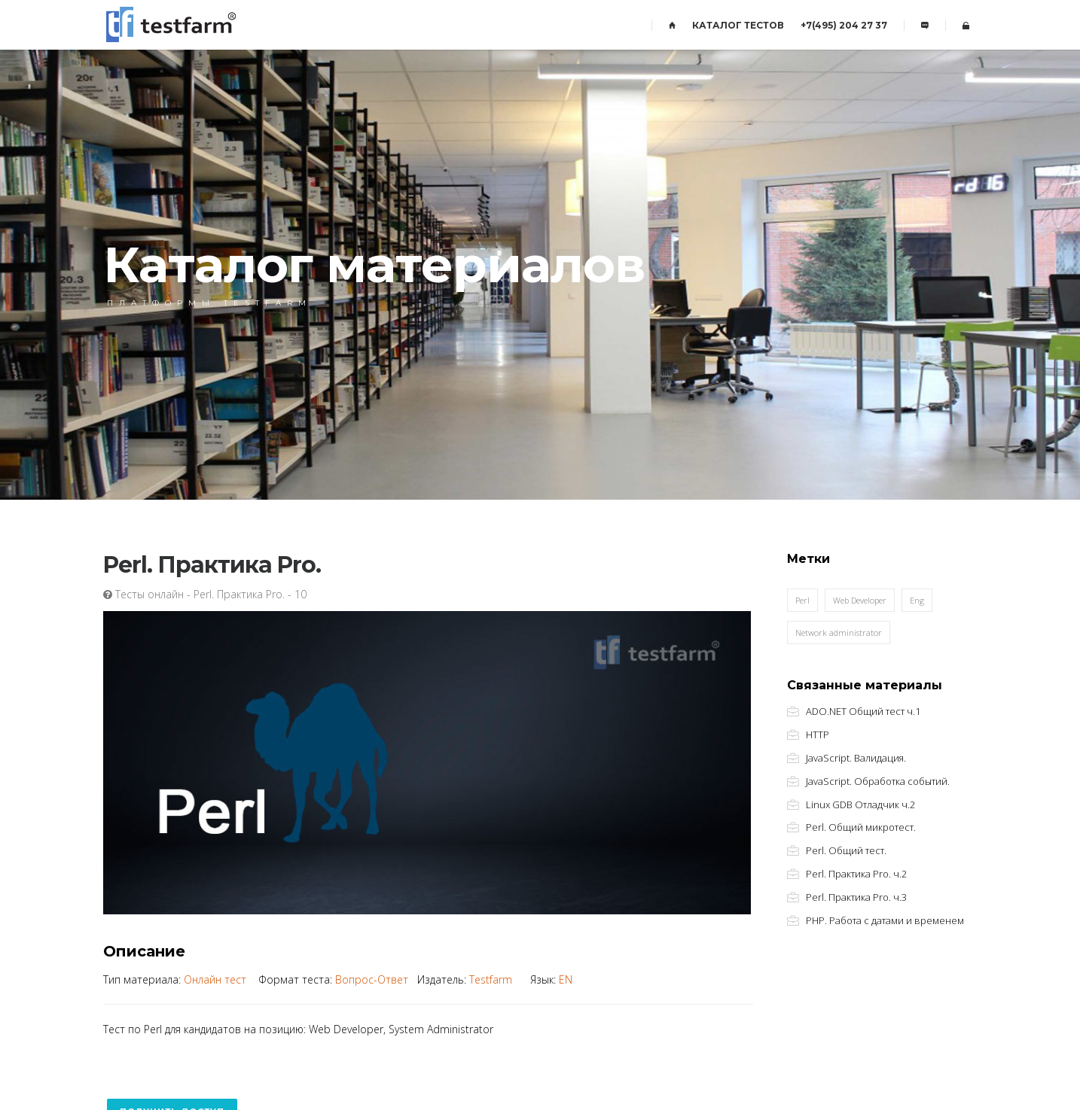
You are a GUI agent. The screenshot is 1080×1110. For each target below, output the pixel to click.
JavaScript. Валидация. (856, 758)
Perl (802, 600)
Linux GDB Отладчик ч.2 (860, 804)
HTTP (817, 734)
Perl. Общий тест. (846, 850)
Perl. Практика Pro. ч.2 (856, 874)
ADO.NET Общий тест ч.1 (863, 711)
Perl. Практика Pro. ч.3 (856, 897)
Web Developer (859, 600)
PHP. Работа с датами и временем (885, 920)
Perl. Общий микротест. (861, 827)
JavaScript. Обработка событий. (878, 781)
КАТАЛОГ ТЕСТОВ (738, 25)
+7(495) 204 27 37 (844, 25)
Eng (917, 600)
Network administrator (838, 632)
